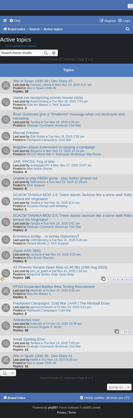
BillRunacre (38, 182)
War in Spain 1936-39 (41, 88)
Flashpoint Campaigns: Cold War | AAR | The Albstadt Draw (61, 303)
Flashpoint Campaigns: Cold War (49, 139)
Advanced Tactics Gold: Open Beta (50, 274)
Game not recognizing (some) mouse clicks (48, 98)
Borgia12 (36, 151)
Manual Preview (26, 133)
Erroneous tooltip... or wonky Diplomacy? (46, 236)
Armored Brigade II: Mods (44, 327)
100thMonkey (39, 240)
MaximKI (36, 290)
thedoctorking (39, 101)
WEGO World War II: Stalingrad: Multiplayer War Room (64, 154)
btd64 (34, 359)
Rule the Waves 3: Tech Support (48, 104)
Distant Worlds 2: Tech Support (47, 243)
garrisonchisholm (41, 307)
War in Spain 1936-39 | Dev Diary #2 (42, 81)
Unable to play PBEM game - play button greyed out (55, 178)
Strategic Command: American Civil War (54, 125)
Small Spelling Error (29, 339)
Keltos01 (36, 323)
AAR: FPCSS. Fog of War (34, 161)
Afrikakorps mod (26, 320)
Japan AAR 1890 (26, 251)
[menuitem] (14, 20)
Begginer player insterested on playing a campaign (54, 147)
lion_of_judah (39, 271)
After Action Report (39, 168)
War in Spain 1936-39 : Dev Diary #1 (42, 356)
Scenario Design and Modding (47, 206)
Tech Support (36, 185)
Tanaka (35, 122)
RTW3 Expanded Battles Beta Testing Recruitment (54, 287)
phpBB (52, 407)
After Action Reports (40, 257)
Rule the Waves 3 (38, 293)
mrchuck (36, 254)
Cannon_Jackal (40, 84)
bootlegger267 (40, 165)
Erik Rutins (37, 136)
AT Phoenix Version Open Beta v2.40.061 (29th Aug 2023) (60, 267)
